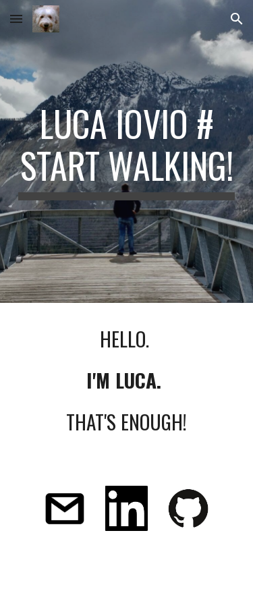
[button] (16, 18)
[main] (127, 151)
